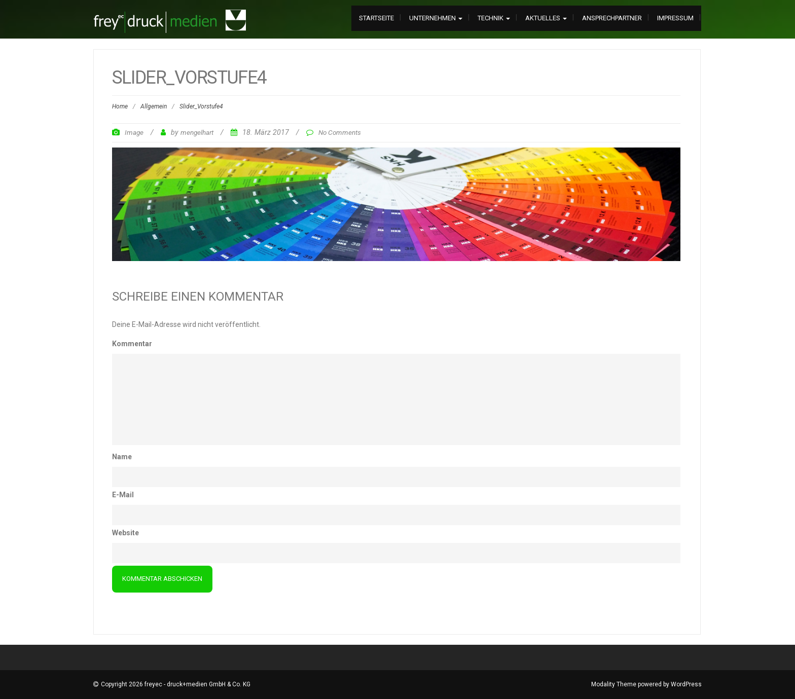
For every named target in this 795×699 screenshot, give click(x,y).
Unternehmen (435, 18)
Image (134, 132)
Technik (494, 18)
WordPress (686, 684)
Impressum (675, 18)
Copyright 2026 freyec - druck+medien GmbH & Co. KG (175, 684)
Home (120, 106)
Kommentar (132, 344)
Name (122, 457)
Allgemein (153, 106)
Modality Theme (613, 684)
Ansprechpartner (612, 18)
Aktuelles (546, 18)
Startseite (376, 18)
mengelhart (196, 132)
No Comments (339, 132)
